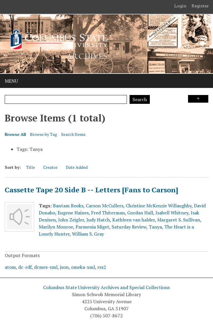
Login (180, 6)
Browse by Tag (43, 134)
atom (10, 267)
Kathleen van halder (133, 219)
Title (30, 167)
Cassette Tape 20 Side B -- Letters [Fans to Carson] (91, 189)
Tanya (155, 227)
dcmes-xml (46, 267)
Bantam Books (68, 205)
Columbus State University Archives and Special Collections (106, 287)
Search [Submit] (140, 99)
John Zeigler (71, 219)
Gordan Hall (140, 212)
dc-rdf (25, 267)
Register (200, 6)
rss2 (101, 267)
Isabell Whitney (171, 212)
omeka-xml (83, 267)
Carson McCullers (104, 205)
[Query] (66, 99)
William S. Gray (88, 234)
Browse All (15, 134)
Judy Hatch (98, 219)
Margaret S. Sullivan (178, 219)
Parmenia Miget (92, 227)
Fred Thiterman (108, 212)
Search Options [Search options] (198, 99)
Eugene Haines (73, 212)
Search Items (73, 134)
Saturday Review (129, 227)
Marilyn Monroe (56, 227)
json (64, 267)
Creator (50, 167)
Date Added (77, 167)
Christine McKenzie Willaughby (159, 205)
